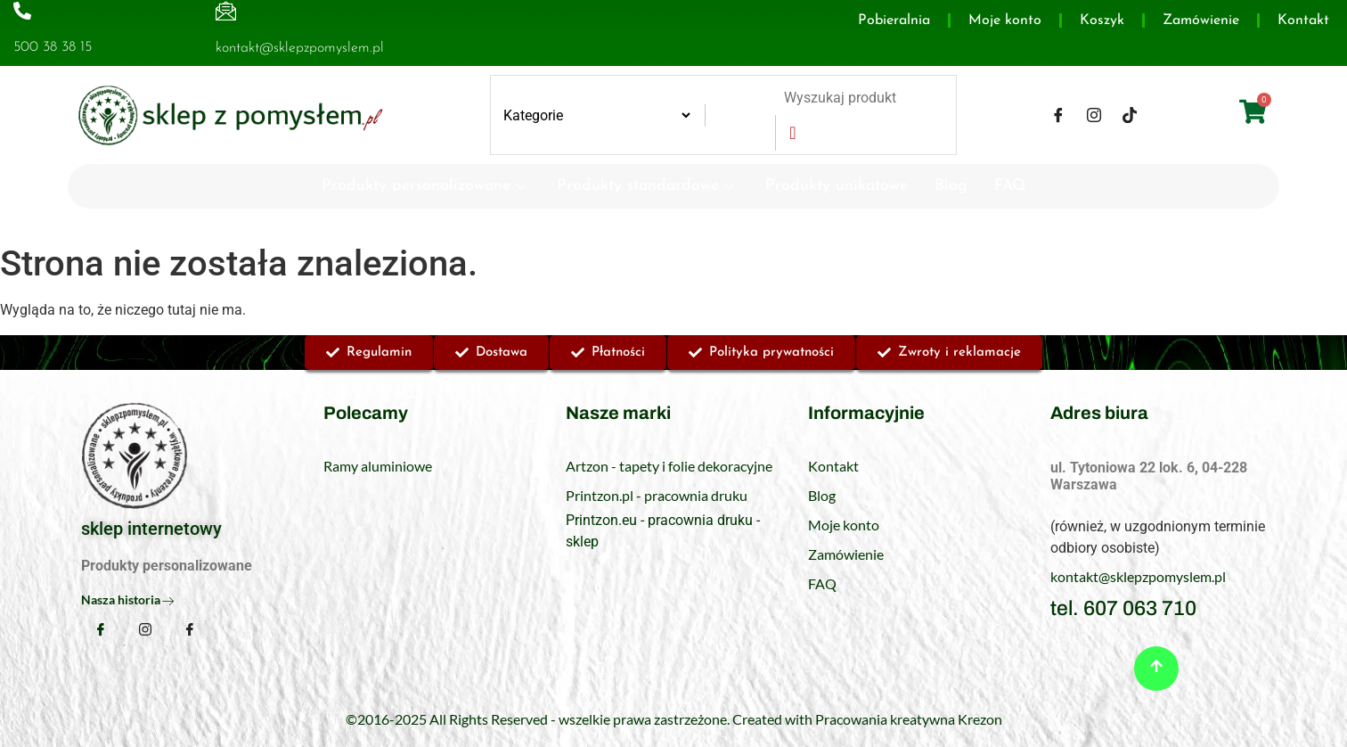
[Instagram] (1094, 115)
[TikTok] (1129, 115)
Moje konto (1004, 20)
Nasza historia (127, 599)
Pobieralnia (894, 20)
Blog (951, 185)
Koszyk (1102, 20)
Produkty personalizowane (426, 185)
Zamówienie (1201, 20)
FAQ (1010, 185)
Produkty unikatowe (836, 185)
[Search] (792, 133)
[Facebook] (1058, 115)
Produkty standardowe (648, 185)
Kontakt (1303, 20)
